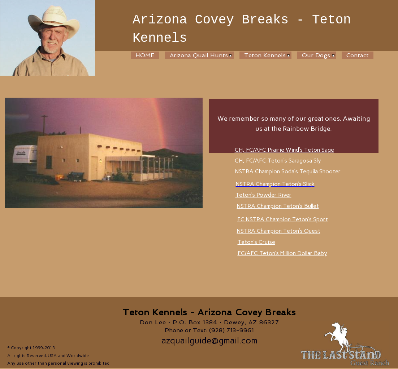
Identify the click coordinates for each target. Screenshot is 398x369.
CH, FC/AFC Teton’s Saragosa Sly (278, 160)
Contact (357, 55)
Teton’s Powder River (263, 194)
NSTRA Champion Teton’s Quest (278, 230)
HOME (145, 55)
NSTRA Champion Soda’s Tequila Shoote (288, 171)
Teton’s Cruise (256, 242)
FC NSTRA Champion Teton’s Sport (282, 219)
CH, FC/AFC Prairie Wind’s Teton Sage (284, 149)
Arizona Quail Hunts (199, 55)
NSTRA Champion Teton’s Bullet (278, 206)
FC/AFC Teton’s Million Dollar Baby (282, 253)
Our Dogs (316, 55)
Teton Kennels (265, 55)
